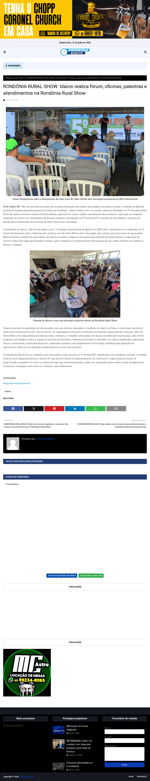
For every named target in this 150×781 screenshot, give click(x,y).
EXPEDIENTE (142, 777)
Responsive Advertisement (16, 383)
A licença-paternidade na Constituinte (79, 764)
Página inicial (11, 78)
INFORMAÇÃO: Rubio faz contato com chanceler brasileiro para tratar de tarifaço (79, 746)
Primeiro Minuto (45, 438)
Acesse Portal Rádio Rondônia (62, 575)
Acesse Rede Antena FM (91, 575)
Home (131, 777)
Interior (22, 78)
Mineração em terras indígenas (77, 728)
